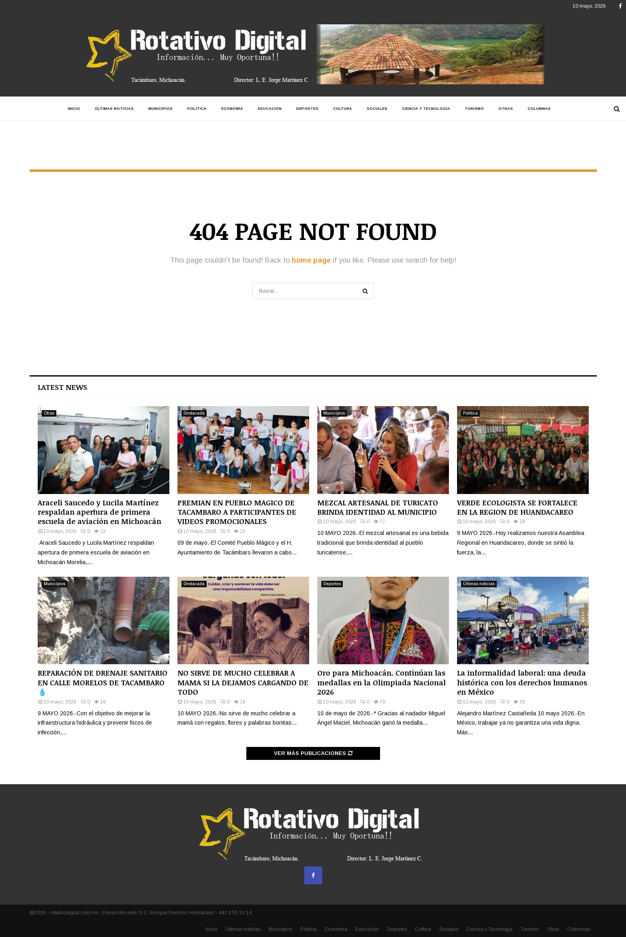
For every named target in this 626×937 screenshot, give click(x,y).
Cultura (342, 109)
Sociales (377, 109)
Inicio (74, 109)
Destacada (194, 413)
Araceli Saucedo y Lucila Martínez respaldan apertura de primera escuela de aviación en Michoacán (99, 512)
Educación (270, 109)
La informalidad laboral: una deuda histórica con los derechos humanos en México (522, 682)
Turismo (474, 109)
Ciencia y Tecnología (426, 109)
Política (197, 109)
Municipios (160, 109)
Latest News (62, 387)
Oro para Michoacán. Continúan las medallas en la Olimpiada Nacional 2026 (381, 682)
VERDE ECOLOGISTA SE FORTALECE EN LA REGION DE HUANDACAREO (517, 507)
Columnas (539, 109)
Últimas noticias (114, 109)
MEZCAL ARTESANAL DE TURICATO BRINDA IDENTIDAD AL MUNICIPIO (377, 507)
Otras (505, 109)
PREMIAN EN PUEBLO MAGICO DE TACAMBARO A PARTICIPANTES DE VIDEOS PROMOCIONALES (236, 512)
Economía (232, 109)
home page (311, 260)
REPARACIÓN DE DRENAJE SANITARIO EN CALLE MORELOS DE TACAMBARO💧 (102, 682)
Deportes (307, 109)
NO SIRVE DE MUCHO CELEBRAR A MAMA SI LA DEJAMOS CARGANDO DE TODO (242, 682)
